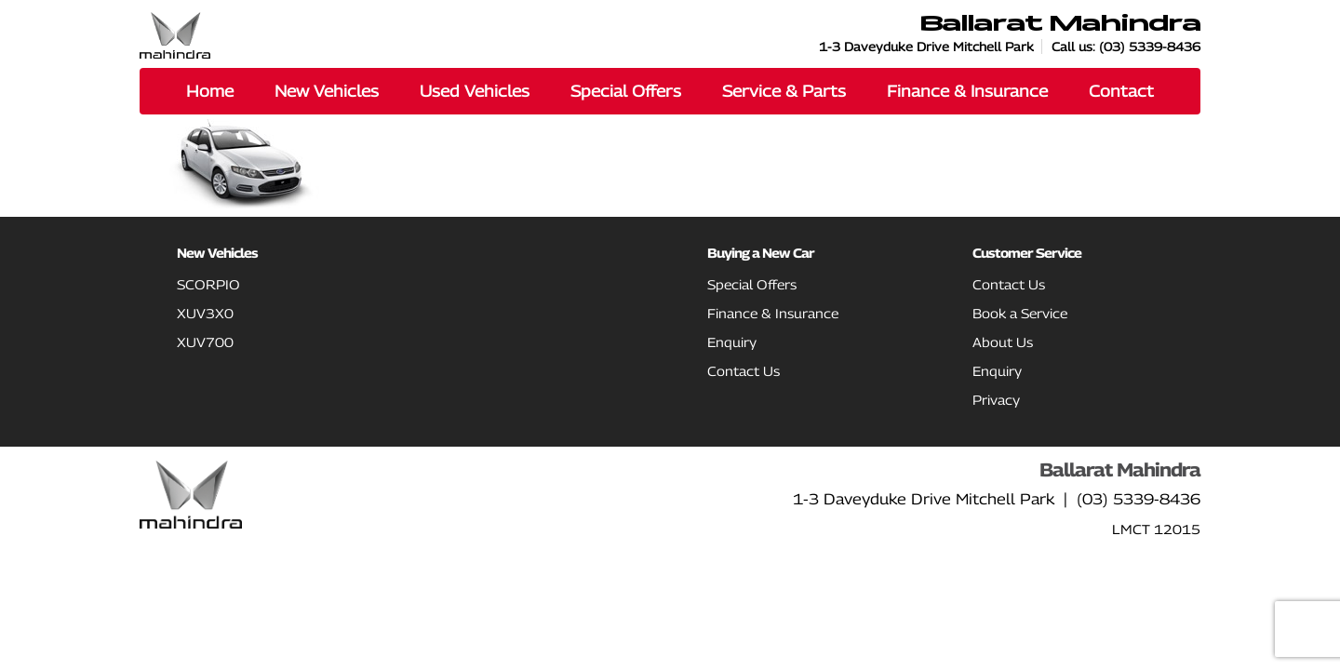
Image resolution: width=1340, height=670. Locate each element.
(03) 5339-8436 (1149, 46)
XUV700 (205, 342)
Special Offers (752, 284)
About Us (1002, 342)
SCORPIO (208, 284)
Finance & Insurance (772, 313)
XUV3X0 (205, 313)
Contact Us (743, 371)
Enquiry (732, 342)
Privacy (996, 400)
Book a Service (1019, 313)
